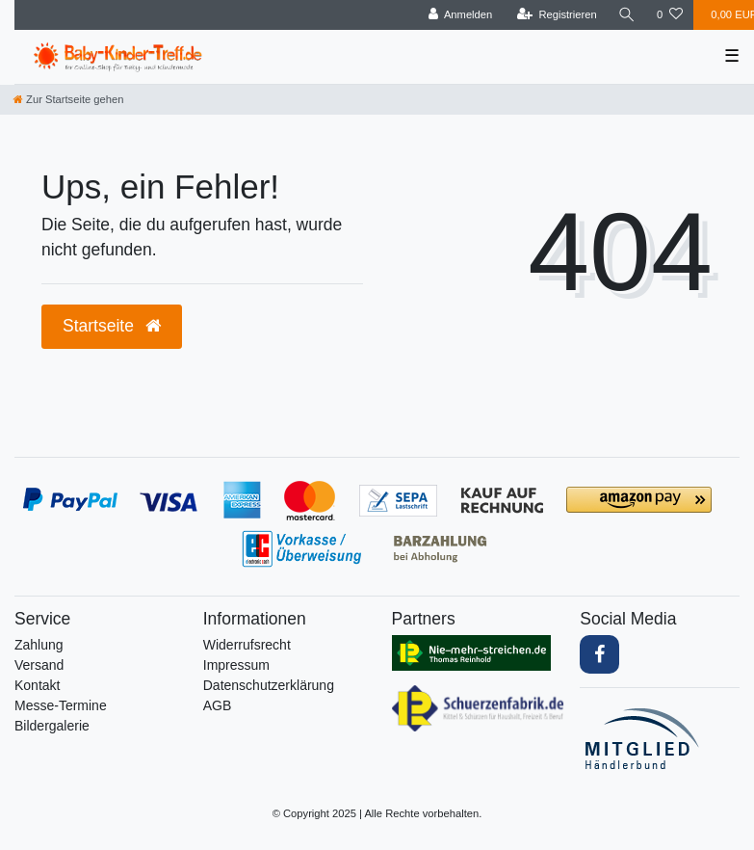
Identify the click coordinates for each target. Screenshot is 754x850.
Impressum (236, 665)
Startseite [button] (112, 325)
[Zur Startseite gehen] (68, 99)
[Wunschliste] (669, 15)
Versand (39, 665)
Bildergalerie (52, 725)
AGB (217, 705)
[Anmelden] (461, 15)
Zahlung (39, 644)
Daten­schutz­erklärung (268, 685)
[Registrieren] (557, 15)
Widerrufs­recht (247, 644)
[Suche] (627, 15)
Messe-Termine (60, 705)
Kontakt (37, 685)
